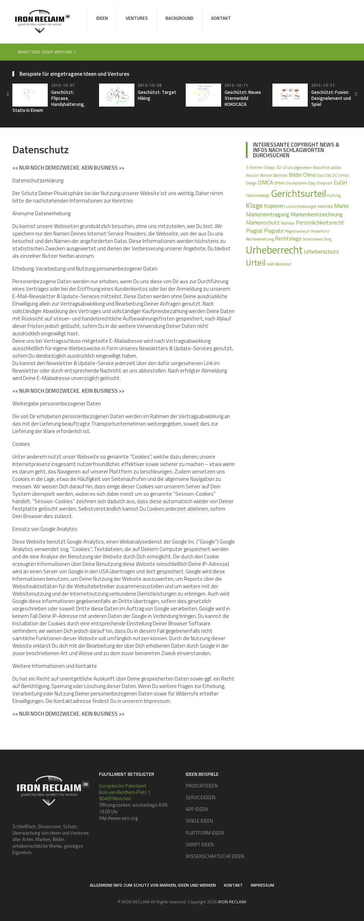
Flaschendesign (258, 195)
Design (251, 183)
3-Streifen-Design (260, 167)
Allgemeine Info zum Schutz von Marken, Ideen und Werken (153, 885)
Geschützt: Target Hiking (157, 95)
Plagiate (274, 230)
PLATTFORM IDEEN (205, 832)
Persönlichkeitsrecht (320, 222)
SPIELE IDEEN (199, 820)
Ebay (312, 183)
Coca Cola (324, 175)
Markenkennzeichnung (316, 214)
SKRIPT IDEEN (200, 844)
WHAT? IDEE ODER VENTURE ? (46, 52)
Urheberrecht (274, 249)
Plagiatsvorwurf (297, 231)
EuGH (340, 182)
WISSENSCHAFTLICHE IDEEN (215, 856)
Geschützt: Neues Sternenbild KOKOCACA (243, 98)
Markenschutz (263, 222)
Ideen (102, 18)
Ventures (137, 18)
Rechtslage (288, 238)
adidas (336, 167)
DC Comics (340, 175)
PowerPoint (320, 231)
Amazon (252, 175)
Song (327, 239)
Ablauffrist (321, 167)
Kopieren (274, 205)
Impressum (262, 885)
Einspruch (325, 183)
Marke (341, 205)
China (309, 174)
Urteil (256, 262)
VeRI (270, 264)
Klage (254, 205)
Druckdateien (296, 183)
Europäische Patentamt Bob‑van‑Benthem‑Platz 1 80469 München (125, 792)
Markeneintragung (267, 214)
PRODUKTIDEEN (202, 785)
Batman (266, 175)
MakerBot (325, 206)
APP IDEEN (197, 809)
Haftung (334, 195)
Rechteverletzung (260, 239)
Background (179, 18)
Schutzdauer (313, 239)
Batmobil (280, 175)
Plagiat (254, 230)
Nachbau (288, 223)
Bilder (295, 174)
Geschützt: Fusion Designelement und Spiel (331, 98)
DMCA (265, 182)
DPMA (279, 183)
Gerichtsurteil (298, 193)
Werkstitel (283, 264)
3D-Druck (284, 167)
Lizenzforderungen (301, 206)
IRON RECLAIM (232, 901)
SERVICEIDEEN (200, 797)
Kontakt (221, 18)
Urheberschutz (321, 251)
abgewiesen (303, 167)
